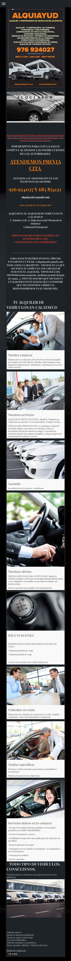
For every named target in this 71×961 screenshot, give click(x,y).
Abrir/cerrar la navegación (35, 4)
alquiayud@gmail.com (16, 950)
